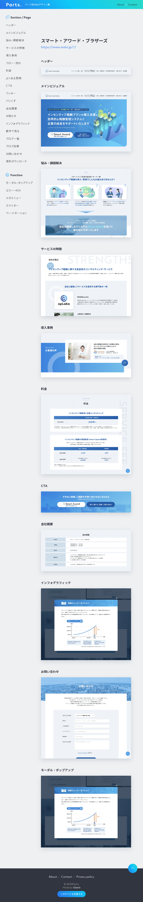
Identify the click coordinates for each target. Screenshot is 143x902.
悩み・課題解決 (15, 40)
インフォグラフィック (18, 123)
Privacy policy (85, 876)
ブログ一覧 (12, 138)
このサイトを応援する (71, 894)
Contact (132, 4)
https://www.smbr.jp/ (57, 47)
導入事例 (11, 55)
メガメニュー (13, 198)
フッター (11, 93)
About (120, 4)
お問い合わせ (14, 154)
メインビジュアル (16, 33)
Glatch (76, 887)
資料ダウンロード (16, 161)
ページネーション (16, 213)
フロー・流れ (13, 63)
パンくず (11, 101)
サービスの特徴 (15, 48)
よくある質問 (13, 78)
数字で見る (13, 131)
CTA (9, 85)
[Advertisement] (19, 280)
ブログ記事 (12, 146)
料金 (9, 70)
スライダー (12, 205)
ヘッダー (11, 25)
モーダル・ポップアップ (19, 183)
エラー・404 (13, 190)
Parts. (14, 4)
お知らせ (11, 116)
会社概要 (11, 108)
